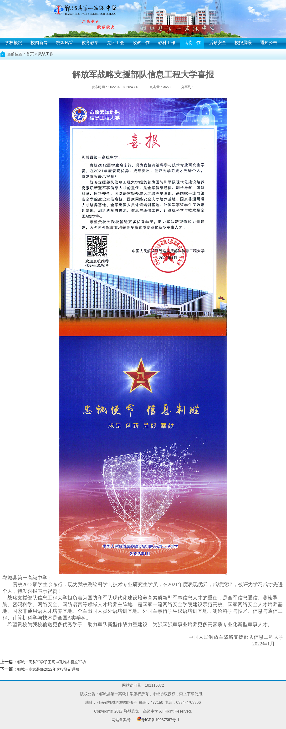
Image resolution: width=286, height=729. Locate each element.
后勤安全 (217, 42)
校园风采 (64, 42)
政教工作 (141, 42)
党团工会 (115, 42)
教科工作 (166, 42)
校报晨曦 (243, 42)
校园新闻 (39, 42)
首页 (30, 54)
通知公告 (268, 42)
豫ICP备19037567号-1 (160, 720)
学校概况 (13, 42)
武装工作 (192, 42)
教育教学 (90, 42)
